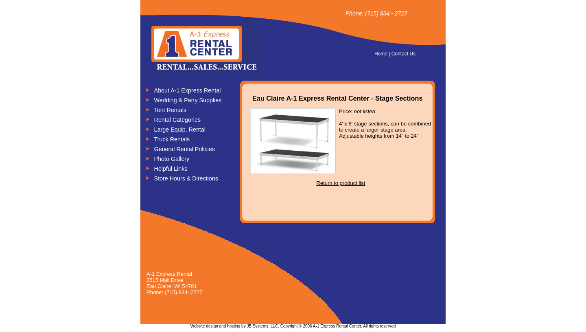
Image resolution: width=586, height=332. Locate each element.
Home (380, 54)
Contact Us (403, 54)
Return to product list (341, 183)
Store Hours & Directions (186, 178)
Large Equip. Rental (180, 129)
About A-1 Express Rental (187, 90)
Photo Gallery (172, 159)
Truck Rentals (172, 139)
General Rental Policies (184, 149)
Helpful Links (171, 168)
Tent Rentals (170, 110)
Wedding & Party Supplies (188, 100)
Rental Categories (177, 120)
